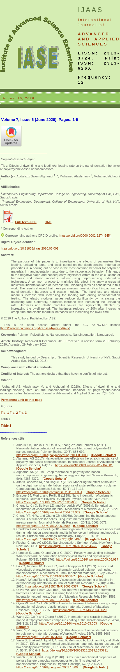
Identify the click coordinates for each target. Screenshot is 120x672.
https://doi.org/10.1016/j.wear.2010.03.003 (68, 623)
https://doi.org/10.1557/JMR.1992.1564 (43, 600)
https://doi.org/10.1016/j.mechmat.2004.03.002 (48, 512)
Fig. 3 (23, 412)
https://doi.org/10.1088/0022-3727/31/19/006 (46, 502)
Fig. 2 (14, 412)
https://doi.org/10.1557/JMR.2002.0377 (51, 586)
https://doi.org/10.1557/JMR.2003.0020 (80, 610)
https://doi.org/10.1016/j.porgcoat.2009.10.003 (47, 667)
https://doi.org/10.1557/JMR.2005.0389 (43, 525)
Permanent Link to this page (21, 399)
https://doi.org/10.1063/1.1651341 (39, 637)
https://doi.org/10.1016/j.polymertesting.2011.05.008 (51, 455)
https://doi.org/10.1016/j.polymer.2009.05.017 (87, 559)
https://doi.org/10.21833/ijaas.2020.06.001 (30, 248)
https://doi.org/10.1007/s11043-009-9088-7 (45, 576)
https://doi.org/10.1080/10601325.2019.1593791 (75, 650)
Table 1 (6, 425)
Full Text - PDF (25, 222)
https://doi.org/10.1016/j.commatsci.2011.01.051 (49, 492)
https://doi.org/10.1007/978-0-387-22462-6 (68, 546)
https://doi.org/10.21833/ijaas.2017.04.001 (84, 465)
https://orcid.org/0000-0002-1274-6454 (85, 235)
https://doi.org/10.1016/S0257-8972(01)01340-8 (48, 539)
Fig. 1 (5, 412)
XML (48, 222)
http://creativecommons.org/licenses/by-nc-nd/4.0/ (35, 328)
